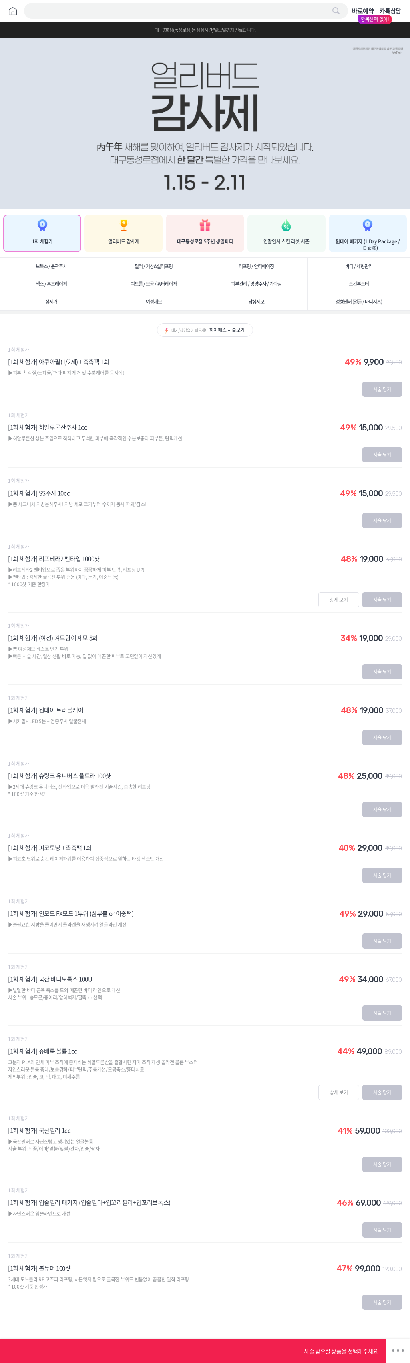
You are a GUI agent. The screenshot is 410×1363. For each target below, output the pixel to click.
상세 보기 (339, 599)
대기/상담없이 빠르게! (208, 330)
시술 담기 (382, 389)
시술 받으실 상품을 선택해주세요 (341, 1351)
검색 (336, 11)
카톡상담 (390, 10)
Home (13, 11)
